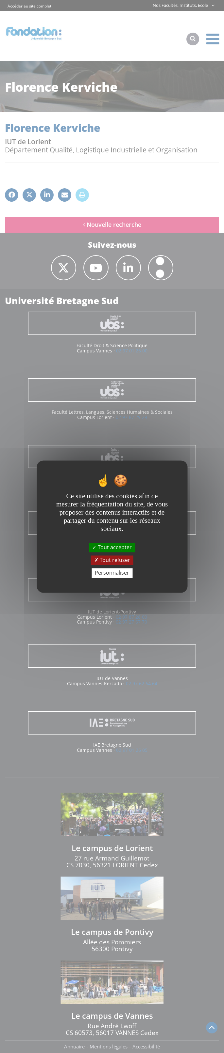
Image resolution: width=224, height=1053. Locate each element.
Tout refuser (112, 560)
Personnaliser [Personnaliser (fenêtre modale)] (112, 573)
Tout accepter (112, 547)
